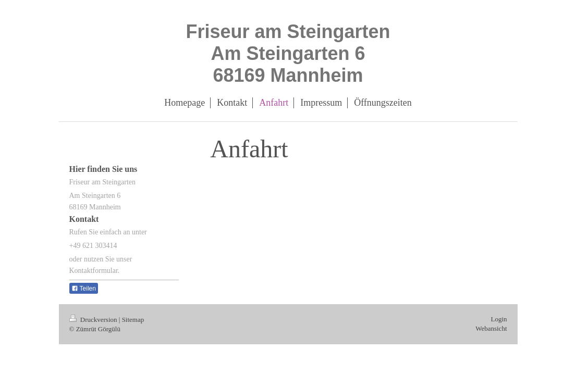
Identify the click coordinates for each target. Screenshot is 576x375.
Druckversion (94, 319)
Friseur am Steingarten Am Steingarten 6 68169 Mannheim (288, 53)
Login (499, 319)
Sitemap (133, 319)
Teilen (83, 288)
